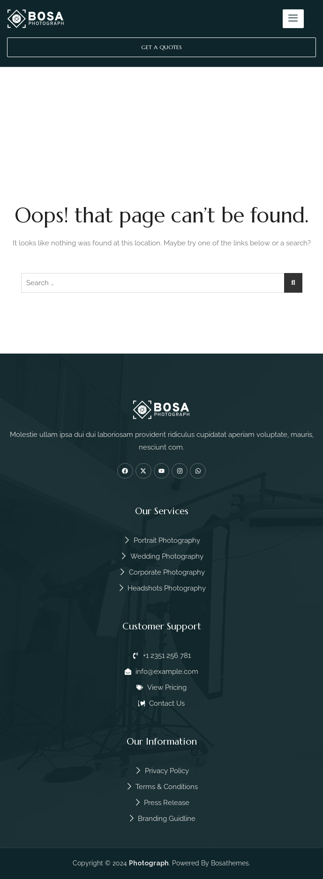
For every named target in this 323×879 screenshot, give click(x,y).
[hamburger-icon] (293, 18)
